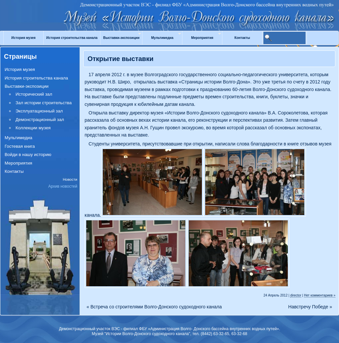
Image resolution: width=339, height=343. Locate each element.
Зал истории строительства (44, 102)
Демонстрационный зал (40, 119)
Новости (70, 179)
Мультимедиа (162, 38)
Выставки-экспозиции (121, 38)
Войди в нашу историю (28, 154)
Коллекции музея (33, 127)
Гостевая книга (20, 146)
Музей (169, 10)
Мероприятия (202, 38)
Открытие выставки (120, 58)
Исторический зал (34, 94)
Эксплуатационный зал (39, 111)
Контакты (242, 38)
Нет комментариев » (319, 295)
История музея (23, 38)
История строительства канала (71, 38)
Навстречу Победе (310, 306)
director (295, 295)
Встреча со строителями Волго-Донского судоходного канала (154, 306)
